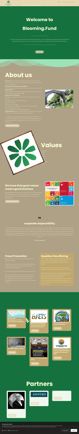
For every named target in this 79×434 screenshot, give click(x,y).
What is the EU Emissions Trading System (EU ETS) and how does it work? (38, 325)
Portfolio (72, 2)
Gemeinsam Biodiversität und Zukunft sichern (61, 323)
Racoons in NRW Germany (16, 348)
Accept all (74, 430)
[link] (58, 3)
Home (59, 2)
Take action (65, 2)
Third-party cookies (13, 430)
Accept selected (65, 430)
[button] (39, 51)
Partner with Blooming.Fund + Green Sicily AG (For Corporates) (16, 320)
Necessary (4, 430)
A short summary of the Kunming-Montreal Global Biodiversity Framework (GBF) (61, 351)
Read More (12, 325)
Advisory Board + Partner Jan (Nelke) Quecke (15, 410)
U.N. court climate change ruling (38, 358)
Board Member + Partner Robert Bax (60, 393)
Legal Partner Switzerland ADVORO (38, 398)
